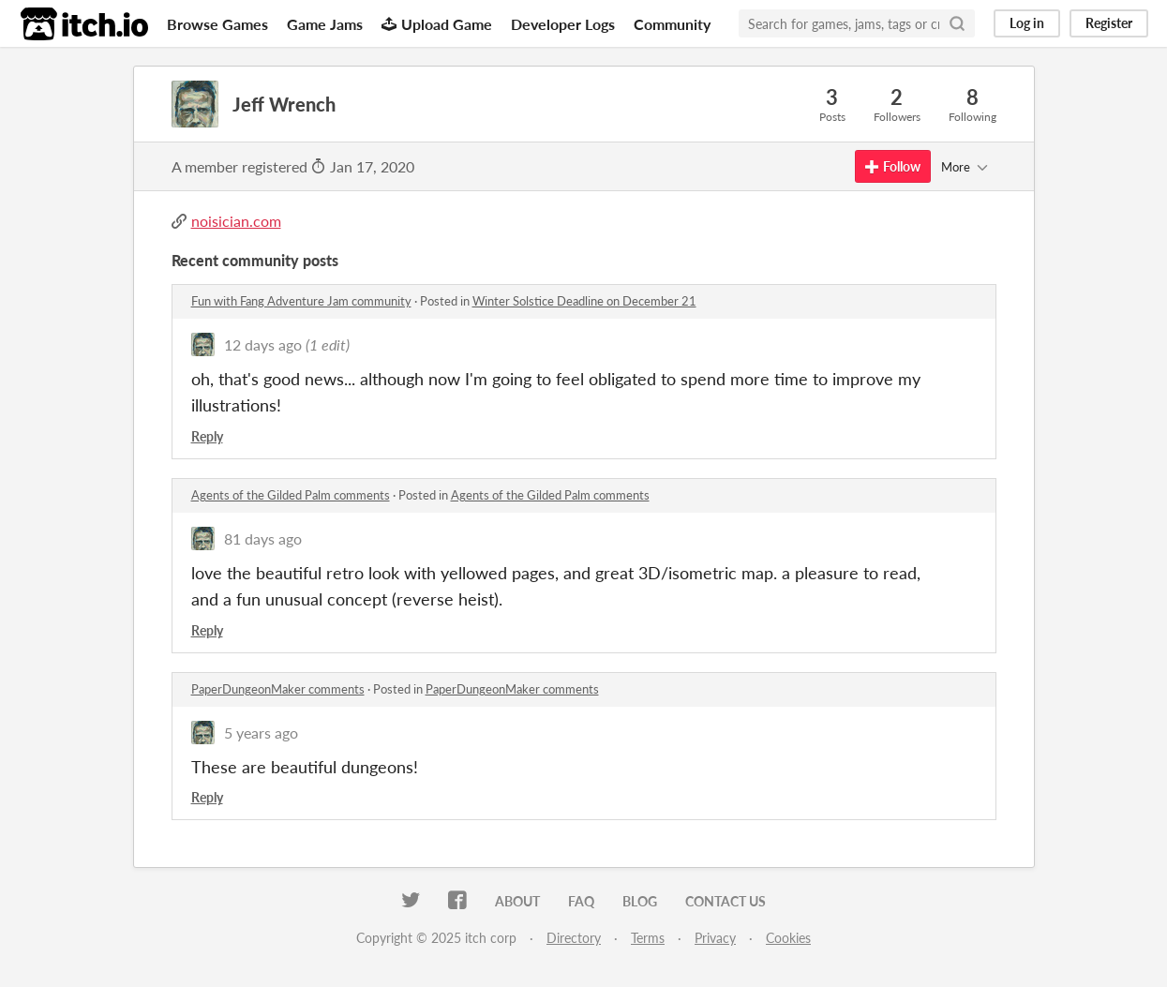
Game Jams (325, 24)
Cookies (788, 938)
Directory (573, 938)
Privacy (715, 938)
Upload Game (437, 24)
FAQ (581, 901)
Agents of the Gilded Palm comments (290, 494)
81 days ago (263, 538)
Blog (639, 901)
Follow (892, 166)
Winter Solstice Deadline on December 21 (584, 300)
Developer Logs (563, 24)
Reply (207, 436)
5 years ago (261, 732)
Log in (1027, 23)
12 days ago (263, 344)
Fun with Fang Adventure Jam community (301, 300)
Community (672, 24)
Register (1108, 23)
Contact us (725, 901)
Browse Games (217, 24)
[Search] (957, 23)
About (517, 901)
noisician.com (236, 221)
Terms (648, 938)
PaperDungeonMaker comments (278, 688)
